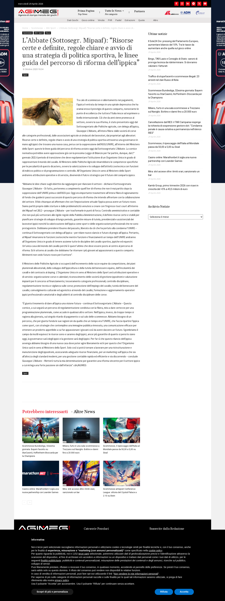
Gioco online (88, 20)
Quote (141, 20)
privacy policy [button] (62, 580)
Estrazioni (130, 20)
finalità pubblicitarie (51, 560)
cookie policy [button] (155, 550)
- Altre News (83, 411)
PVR (110, 20)
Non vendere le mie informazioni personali (136, 573)
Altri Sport (51, 28)
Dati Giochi (72, 20)
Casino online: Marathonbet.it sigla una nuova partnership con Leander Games (172, 159)
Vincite (101, 20)
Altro (155, 20)
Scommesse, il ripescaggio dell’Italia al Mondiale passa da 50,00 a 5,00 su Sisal (121, 449)
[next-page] (30, 502)
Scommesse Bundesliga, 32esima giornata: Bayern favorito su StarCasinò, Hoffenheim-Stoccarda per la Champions (175, 94)
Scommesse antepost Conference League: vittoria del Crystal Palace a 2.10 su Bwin (120, 492)
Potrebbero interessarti (45, 411)
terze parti (83, 553)
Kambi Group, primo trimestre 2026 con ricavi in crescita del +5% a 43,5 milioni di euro (173, 187)
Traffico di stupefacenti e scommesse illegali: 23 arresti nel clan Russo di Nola (173, 78)
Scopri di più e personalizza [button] (52, 591)
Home (25, 28)
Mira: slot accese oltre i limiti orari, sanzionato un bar (174, 173)
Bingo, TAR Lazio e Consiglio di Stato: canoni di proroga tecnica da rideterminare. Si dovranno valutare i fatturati (172, 62)
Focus (48, 33)
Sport (25, 75)
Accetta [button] (184, 591)
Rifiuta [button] (164, 591)
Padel (118, 20)
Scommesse (37, 28)
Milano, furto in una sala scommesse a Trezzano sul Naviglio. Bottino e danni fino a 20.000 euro (81, 449)
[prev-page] (24, 502)
